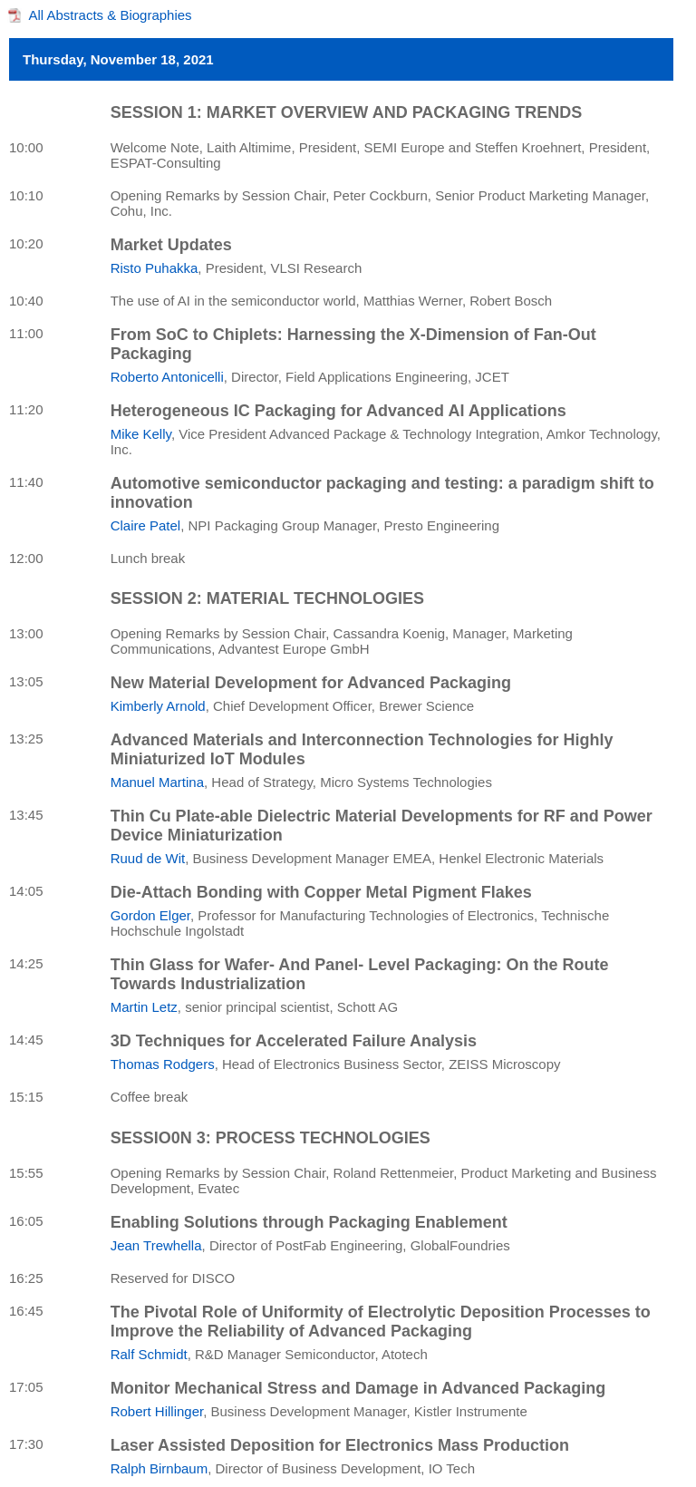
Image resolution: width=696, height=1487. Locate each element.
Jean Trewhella (156, 1245)
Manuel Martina (157, 782)
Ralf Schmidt (149, 1354)
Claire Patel (146, 525)
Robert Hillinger (157, 1411)
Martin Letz (144, 1007)
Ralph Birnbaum (159, 1468)
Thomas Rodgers (163, 1064)
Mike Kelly (141, 434)
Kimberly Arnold (158, 706)
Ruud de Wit (148, 858)
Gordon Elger (150, 915)
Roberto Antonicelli (167, 376)
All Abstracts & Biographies (110, 15)
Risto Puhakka (154, 268)
